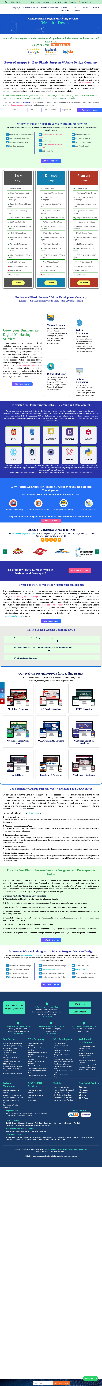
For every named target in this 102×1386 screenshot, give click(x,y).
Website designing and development (26, 596)
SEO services (77, 9)
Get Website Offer (51, 160)
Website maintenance (65, 9)
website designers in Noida (30, 955)
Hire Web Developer (51, 940)
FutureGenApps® (84, 82)
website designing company (51, 605)
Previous (5, 551)
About (39, 2)
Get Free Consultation (80, 570)
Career (54, 2)
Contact (96, 8)
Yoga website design (82, 969)
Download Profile (85, 2)
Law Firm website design (51, 969)
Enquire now (18, 283)
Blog (59, 2)
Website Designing (30, 8)
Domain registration (18, 105)
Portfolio (46, 2)
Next (97, 551)
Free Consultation (51, 621)
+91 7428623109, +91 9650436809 (13, 3)
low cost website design (13, 616)
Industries (86, 8)
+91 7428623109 (60, 44)
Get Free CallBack (61, 1383)
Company (15, 8)
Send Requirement (51, 984)
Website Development (49, 8)
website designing (33, 813)
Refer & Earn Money (70, 2)
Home (33, 2)
